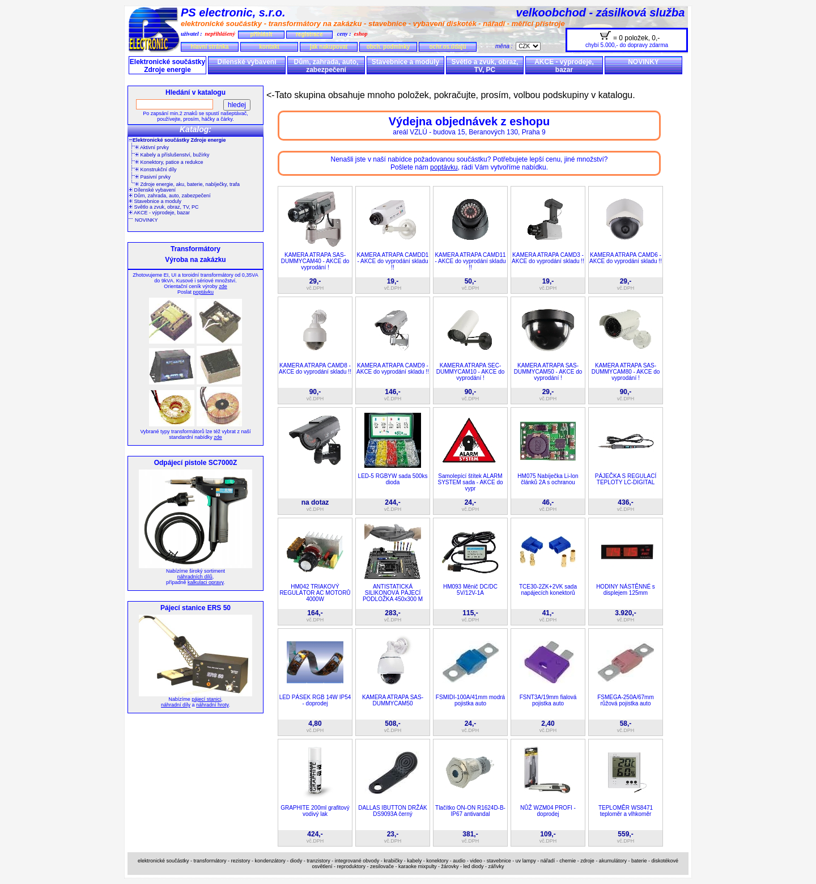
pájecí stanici (206, 699)
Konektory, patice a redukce (169, 162)
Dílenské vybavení (246, 62)
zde (223, 286)
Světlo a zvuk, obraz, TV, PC (484, 66)
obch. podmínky (388, 47)
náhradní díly (175, 705)
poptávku (203, 292)
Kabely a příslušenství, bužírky (172, 155)
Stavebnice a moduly (405, 62)
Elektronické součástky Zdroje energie (167, 66)
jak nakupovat (329, 47)
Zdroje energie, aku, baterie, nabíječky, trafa (187, 184)
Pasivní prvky (153, 177)
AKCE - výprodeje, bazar (564, 66)
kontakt (269, 47)
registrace (309, 34)
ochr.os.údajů (447, 47)
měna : (505, 46)
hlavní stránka (209, 47)
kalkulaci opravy (205, 582)
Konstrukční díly (156, 169)
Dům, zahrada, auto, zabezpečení (326, 66)
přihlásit (261, 34)
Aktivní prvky (152, 147)
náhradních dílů (194, 577)
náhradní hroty (212, 705)
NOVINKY (643, 62)
